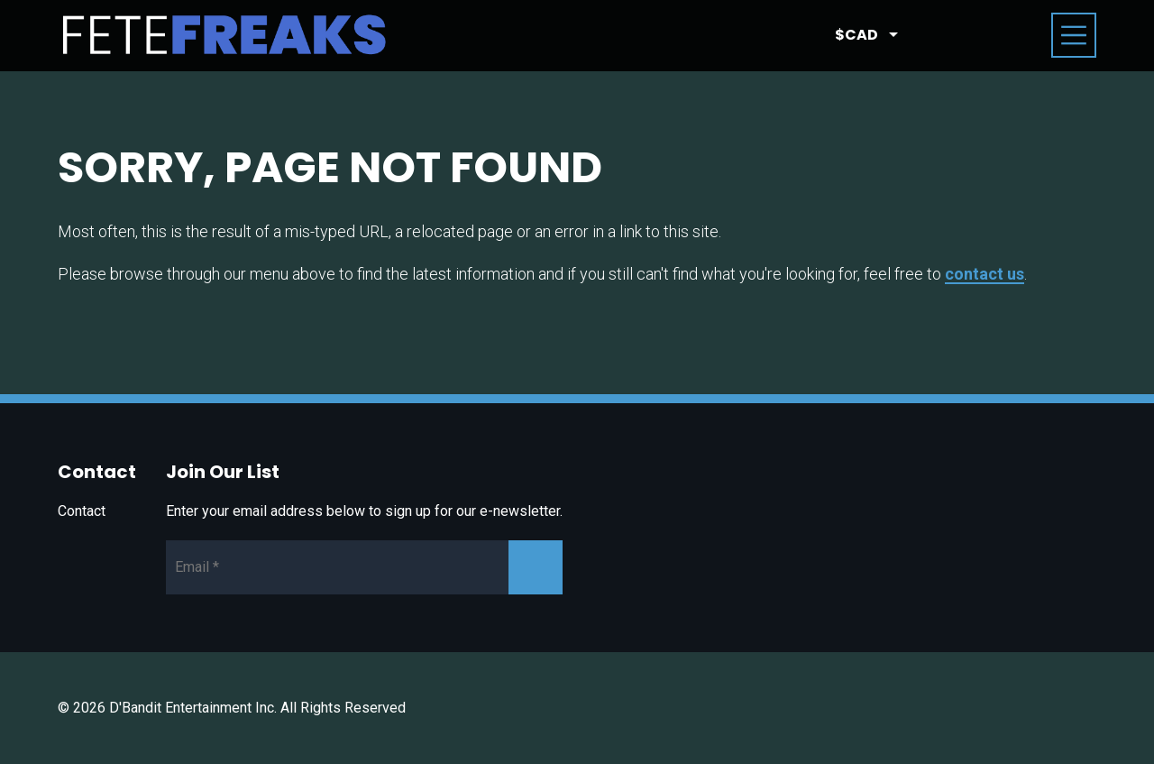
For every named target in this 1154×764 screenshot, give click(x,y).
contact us (984, 273)
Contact (81, 511)
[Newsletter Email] (364, 567)
